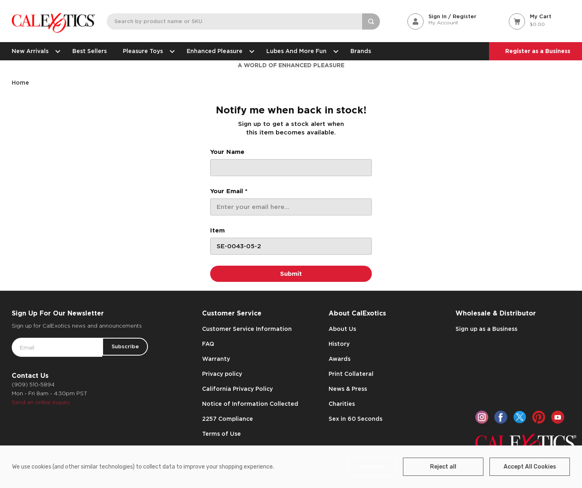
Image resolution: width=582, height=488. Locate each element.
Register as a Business (537, 51)
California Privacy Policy (237, 389)
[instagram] (481, 417)
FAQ (208, 344)
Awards (339, 359)
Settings (383, 466)
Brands (360, 51)
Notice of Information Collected (250, 404)
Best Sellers (89, 51)
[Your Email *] (291, 207)
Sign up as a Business (486, 329)
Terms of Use (221, 433)
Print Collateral (351, 374)
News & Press (348, 389)
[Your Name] (291, 168)
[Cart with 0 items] (539, 20)
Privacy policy (222, 374)
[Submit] (291, 274)
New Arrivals (34, 51)
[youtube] (557, 417)
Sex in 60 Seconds (355, 419)
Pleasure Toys (147, 51)
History (339, 344)
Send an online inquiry (41, 402)
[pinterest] (538, 417)
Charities (342, 404)
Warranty (216, 359)
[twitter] (519, 417)
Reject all (450, 466)
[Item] (291, 246)
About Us (342, 329)
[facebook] (500, 417)
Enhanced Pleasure (218, 51)
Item (217, 230)
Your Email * (228, 191)
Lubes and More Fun (300, 51)
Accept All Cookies (532, 466)
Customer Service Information (247, 329)
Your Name (227, 152)
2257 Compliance (227, 419)
